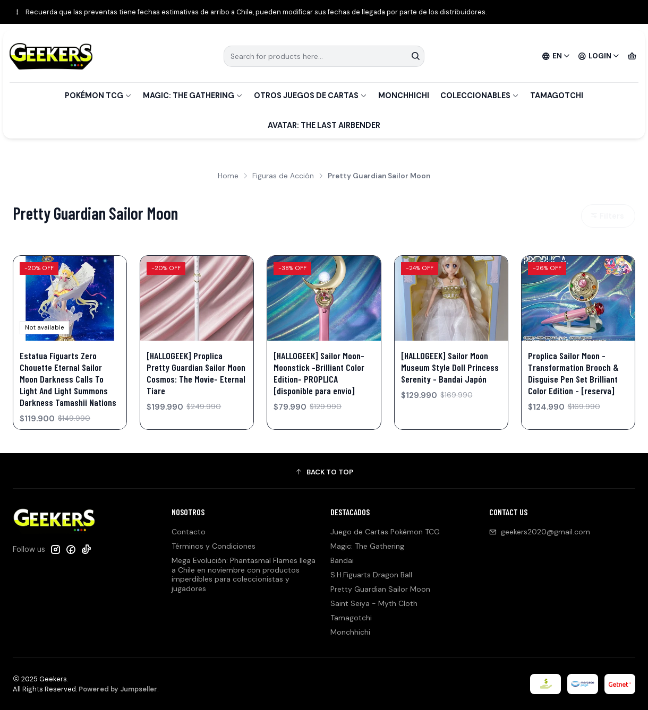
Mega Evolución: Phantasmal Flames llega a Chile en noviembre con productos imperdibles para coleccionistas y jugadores (244, 574)
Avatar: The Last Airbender (324, 125)
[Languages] (556, 56)
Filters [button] (607, 216)
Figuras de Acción (283, 176)
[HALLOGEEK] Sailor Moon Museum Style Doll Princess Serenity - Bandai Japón (450, 367)
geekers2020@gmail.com (539, 531)
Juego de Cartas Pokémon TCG (385, 531)
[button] (324, 472)
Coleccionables (479, 95)
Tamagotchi (556, 95)
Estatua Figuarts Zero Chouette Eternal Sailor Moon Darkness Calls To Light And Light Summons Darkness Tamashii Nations (68, 379)
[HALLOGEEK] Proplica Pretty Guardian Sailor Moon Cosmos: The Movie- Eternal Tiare (196, 373)
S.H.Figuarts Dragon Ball (371, 574)
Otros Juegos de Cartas (310, 95)
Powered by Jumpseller (118, 689)
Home (228, 176)
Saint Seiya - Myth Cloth (373, 603)
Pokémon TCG (98, 95)
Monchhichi (403, 95)
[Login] (599, 56)
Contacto (189, 531)
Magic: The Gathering (193, 95)
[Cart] (632, 56)
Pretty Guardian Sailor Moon (380, 589)
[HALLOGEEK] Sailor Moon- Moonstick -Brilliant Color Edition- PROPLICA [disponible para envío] (319, 373)
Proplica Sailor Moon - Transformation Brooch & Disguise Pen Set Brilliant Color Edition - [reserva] (573, 373)
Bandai (342, 560)
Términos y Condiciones (213, 546)
